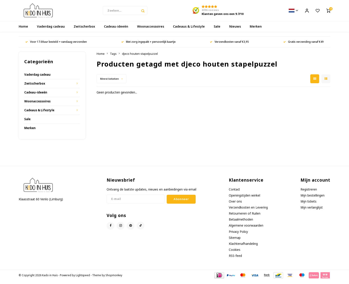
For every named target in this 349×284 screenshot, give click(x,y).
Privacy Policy (238, 235)
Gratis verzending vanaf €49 (303, 45)
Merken (256, 30)
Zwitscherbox (84, 30)
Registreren (308, 193)
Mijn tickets (308, 205)
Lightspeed (83, 278)
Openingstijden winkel (244, 199)
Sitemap (235, 241)
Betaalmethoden (241, 223)
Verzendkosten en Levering (248, 211)
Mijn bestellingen (312, 199)
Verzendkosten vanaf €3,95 (229, 45)
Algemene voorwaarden (246, 229)
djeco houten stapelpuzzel (140, 57)
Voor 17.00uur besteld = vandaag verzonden (56, 45)
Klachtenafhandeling (243, 247)
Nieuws (235, 30)
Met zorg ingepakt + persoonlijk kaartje (148, 45)
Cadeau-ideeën (116, 30)
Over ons (235, 205)
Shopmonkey (114, 278)
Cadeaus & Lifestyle (189, 30)
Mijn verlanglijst (311, 211)
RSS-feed (235, 259)
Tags (113, 57)
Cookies (234, 253)
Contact (234, 193)
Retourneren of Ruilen (244, 217)
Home (23, 30)
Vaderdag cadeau (51, 30)
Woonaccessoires (150, 30)
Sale (217, 30)
